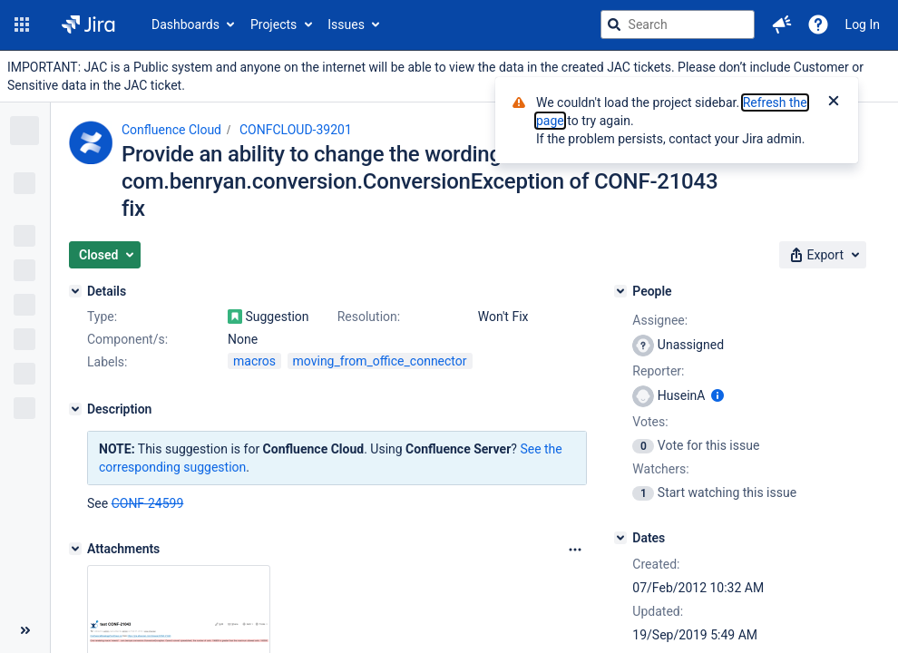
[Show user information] (717, 395)
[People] (620, 291)
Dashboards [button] (185, 24)
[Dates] (620, 537)
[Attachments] (75, 548)
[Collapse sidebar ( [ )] (25, 630)
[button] (21, 24)
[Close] (834, 102)
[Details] (75, 291)
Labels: (107, 362)
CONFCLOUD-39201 (295, 129)
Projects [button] (273, 24)
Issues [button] (346, 24)
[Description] (75, 409)
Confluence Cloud (171, 129)
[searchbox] (677, 24)
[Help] (818, 24)
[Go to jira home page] (88, 24)
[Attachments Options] (575, 549)
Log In (862, 24)
